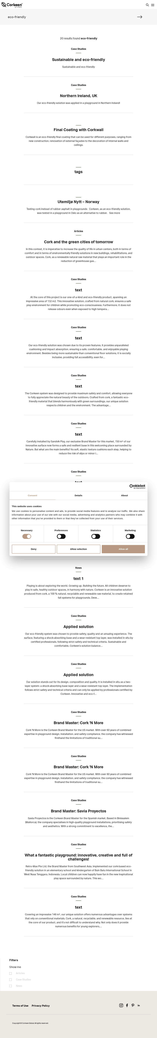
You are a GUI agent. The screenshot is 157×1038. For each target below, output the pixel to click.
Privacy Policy (41, 1005)
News (19, 986)
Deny (33, 549)
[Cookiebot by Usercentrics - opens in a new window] (131, 486)
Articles (20, 973)
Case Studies (23, 979)
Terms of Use (20, 1005)
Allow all (123, 549)
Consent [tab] (32, 495)
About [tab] (124, 495)
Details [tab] (78, 495)
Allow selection (78, 549)
